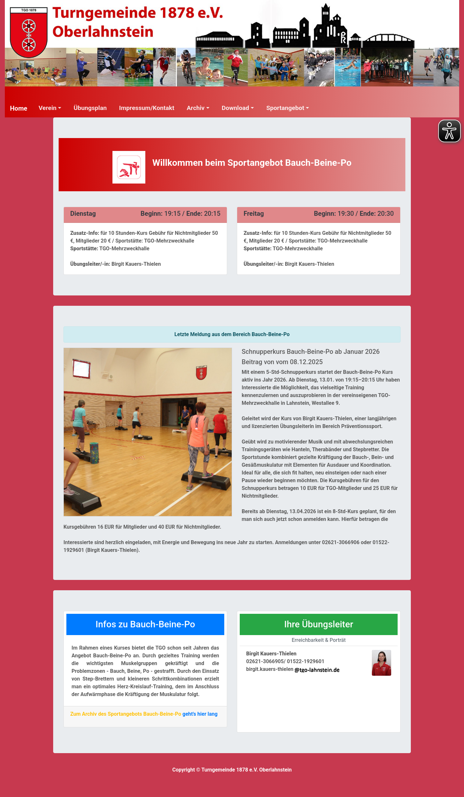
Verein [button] (48, 108)
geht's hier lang (200, 714)
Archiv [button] (195, 108)
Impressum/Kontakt (146, 108)
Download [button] (235, 108)
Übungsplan (90, 108)
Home (18, 108)
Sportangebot (285, 108)
